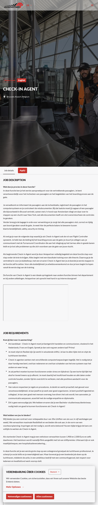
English (21, 80)
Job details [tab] (9, 170)
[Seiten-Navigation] (92, 5)
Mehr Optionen (15, 487)
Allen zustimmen (44, 496)
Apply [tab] (22, 170)
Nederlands (9, 80)
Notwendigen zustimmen (19, 496)
